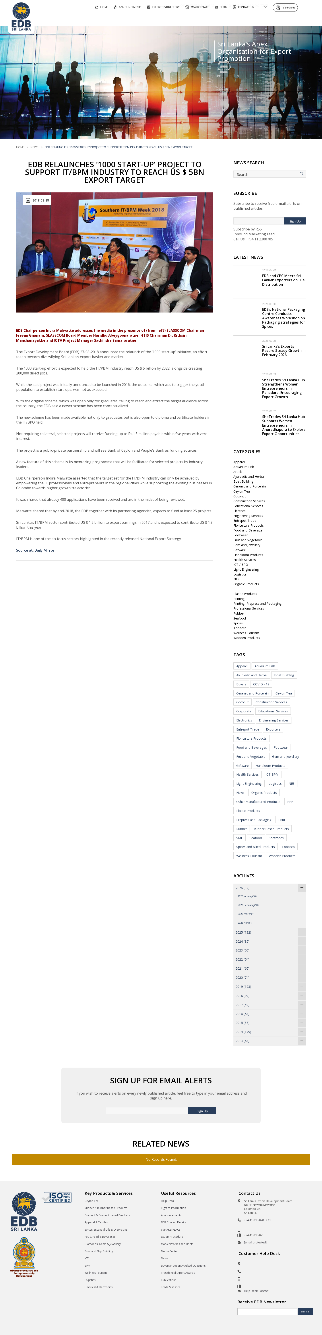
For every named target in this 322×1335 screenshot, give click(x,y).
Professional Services (248, 608)
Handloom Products (248, 555)
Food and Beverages (251, 747)
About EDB (274, 18)
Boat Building (243, 481)
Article (237, 472)
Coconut (239, 496)
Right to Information (173, 1208)
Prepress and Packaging (254, 820)
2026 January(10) (247, 896)
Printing (239, 599)
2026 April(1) (245, 922)
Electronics (244, 720)
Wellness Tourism (246, 633)
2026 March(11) (246, 913)
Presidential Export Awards (178, 1273)
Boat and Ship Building (99, 1251)
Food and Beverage (247, 530)
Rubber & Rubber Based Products (106, 1208)
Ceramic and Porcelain (249, 486)
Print (281, 820)
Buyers (241, 684)
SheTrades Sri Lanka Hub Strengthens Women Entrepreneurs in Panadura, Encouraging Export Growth (283, 388)
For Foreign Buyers (184, 18)
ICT (87, 1258)
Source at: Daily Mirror (35, 550)
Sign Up (295, 221)
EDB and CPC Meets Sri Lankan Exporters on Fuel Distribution (284, 280)
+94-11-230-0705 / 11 (257, 1220)
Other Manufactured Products (258, 802)
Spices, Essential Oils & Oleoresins (106, 1229)
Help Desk (167, 1201)
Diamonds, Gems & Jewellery (103, 1244)
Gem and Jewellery (246, 545)
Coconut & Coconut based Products (107, 1215)
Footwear (240, 535)
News (35, 147)
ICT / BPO (240, 564)
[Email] (267, 1311)
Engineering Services (248, 516)
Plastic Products (245, 594)
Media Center (169, 1251)
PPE (236, 589)
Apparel (239, 462)
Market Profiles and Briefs (177, 1244)
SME (239, 838)
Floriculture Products (248, 525)
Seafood (239, 618)
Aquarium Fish (243, 467)
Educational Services (248, 506)
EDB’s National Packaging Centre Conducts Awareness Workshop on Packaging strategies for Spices (283, 318)
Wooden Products (246, 638)
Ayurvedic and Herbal (248, 476)
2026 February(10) (248, 905)
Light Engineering (246, 569)
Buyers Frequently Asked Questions (183, 1266)
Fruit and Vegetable (247, 540)
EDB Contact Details (173, 1222)
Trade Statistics (170, 1287)
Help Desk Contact (256, 1291)
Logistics (239, 574)
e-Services (290, 7)
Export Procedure (172, 1237)
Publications (168, 1280)
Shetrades (276, 838)
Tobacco (239, 628)
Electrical (239, 511)
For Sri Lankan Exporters (232, 18)
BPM (87, 1266)
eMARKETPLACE (170, 1229)
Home (20, 147)
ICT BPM (272, 774)
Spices (238, 623)
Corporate (243, 711)
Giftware (239, 550)
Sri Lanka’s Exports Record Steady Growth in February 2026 (284, 350)
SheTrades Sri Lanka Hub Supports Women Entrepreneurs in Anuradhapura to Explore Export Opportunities (284, 425)
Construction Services (249, 501)
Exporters (273, 729)
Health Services (244, 560)
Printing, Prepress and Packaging (257, 603)
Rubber (238, 613)
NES (236, 579)
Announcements (171, 1215)
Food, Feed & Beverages (100, 1237)
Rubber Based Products (271, 829)
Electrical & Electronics (99, 1287)
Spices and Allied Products (255, 847)
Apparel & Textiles (96, 1222)
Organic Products (246, 584)
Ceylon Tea (241, 491)
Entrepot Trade (244, 520)
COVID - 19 (261, 684)
